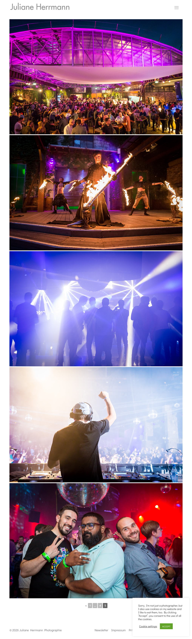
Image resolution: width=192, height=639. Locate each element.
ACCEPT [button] (166, 626)
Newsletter (101, 630)
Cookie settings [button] (148, 626)
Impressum (118, 630)
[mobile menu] (176, 7)
